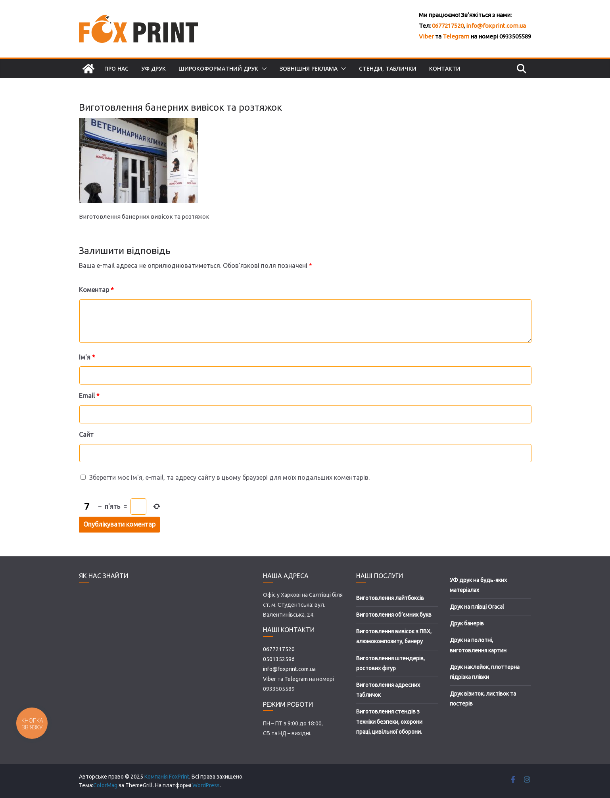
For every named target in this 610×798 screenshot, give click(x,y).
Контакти (444, 68)
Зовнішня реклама (309, 68)
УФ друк (153, 68)
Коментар (96, 289)
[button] (262, 68)
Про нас (116, 68)
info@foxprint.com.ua (496, 25)
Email (89, 395)
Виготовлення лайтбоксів (390, 598)
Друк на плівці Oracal (477, 607)
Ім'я (87, 357)
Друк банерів (467, 623)
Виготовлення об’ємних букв (394, 614)
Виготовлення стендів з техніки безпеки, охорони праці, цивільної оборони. (389, 721)
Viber (426, 36)
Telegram (456, 36)
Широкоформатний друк (218, 68)
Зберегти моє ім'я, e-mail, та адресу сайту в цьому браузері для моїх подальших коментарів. (229, 477)
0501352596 (279, 659)
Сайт (86, 434)
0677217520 (448, 25)
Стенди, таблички (387, 68)
